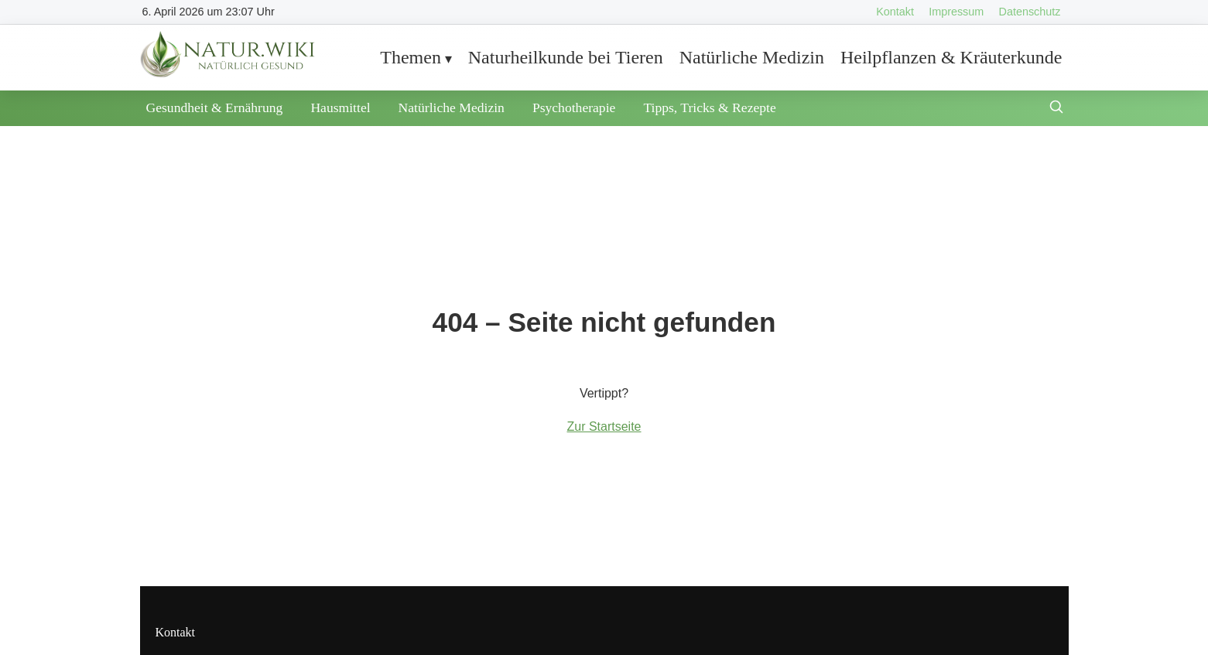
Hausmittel (340, 107)
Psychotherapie (574, 107)
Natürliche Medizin (751, 57)
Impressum (956, 11)
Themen (410, 57)
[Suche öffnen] (1056, 108)
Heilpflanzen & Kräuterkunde (951, 57)
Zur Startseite (603, 426)
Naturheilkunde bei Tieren (565, 57)
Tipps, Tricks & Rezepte (709, 107)
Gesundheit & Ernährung (214, 107)
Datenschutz (1030, 11)
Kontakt (895, 11)
